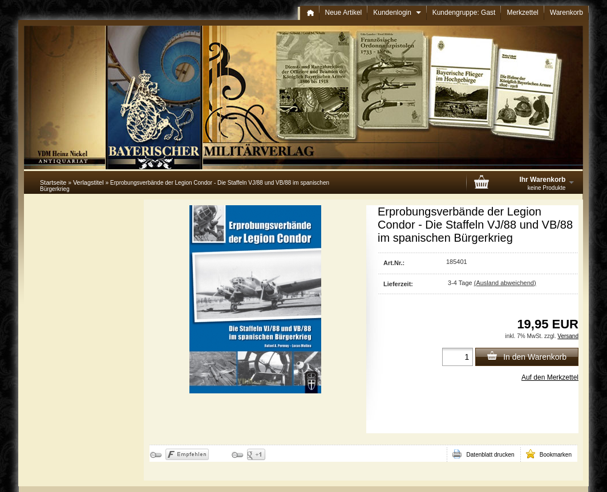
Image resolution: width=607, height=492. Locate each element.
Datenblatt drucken (483, 453)
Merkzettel (522, 13)
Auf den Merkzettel (549, 377)
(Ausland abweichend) (505, 282)
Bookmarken (549, 453)
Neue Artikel (343, 13)
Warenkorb (566, 13)
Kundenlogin (396, 13)
